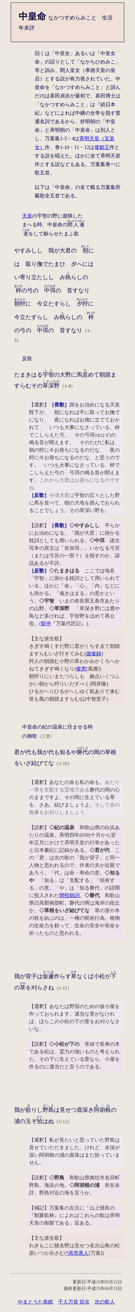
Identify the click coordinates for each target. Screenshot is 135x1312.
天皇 (27, 215)
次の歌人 (105, 1301)
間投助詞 (69, 895)
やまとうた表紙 (35, 1301)
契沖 (46, 623)
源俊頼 (93, 653)
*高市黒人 (77, 1253)
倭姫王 (101, 147)
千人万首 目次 (74, 1301)
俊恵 (81, 668)
